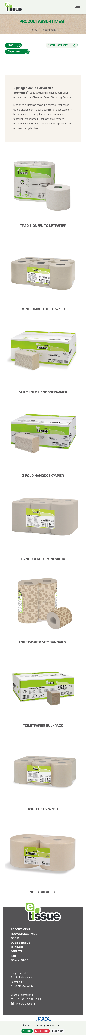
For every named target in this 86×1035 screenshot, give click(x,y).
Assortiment (20, 929)
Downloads (19, 960)
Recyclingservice (24, 934)
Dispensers (19, 51)
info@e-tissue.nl (25, 1003)
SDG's (15, 938)
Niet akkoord (41, 1031)
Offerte (16, 951)
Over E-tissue (20, 943)
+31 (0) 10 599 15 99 (28, 999)
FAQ (13, 956)
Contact (17, 947)
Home (34, 30)
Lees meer (57, 1031)
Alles (15, 45)
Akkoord (27, 1031)
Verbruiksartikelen (62, 45)
